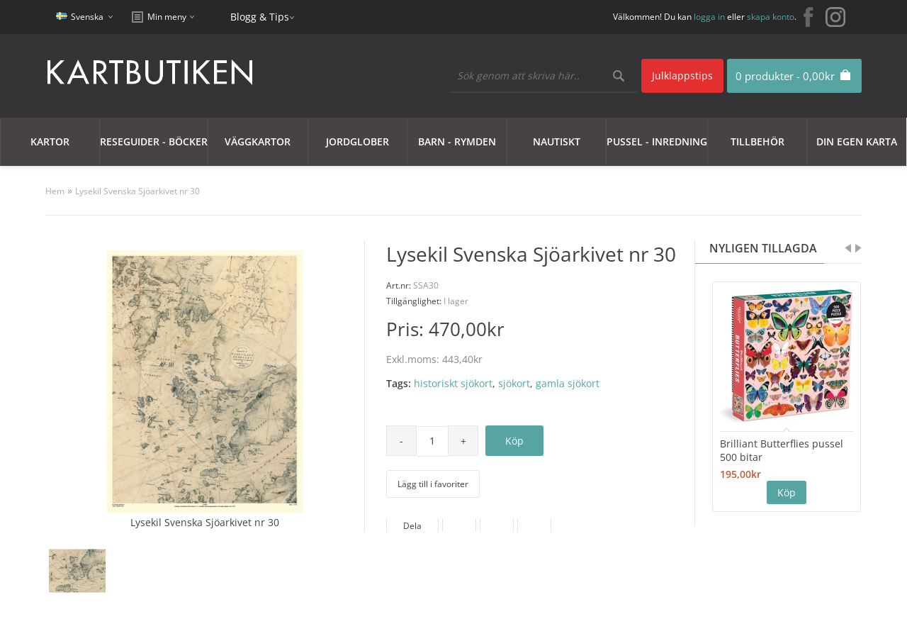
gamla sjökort (567, 383)
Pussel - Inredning (657, 141)
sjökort (514, 383)
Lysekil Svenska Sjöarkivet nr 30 (137, 191)
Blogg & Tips (259, 16)
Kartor (49, 141)
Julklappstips (682, 75)
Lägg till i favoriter (433, 484)
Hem (54, 191)
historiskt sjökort (453, 383)
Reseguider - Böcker (154, 141)
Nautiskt (556, 141)
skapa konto (770, 17)
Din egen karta (856, 141)
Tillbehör (757, 141)
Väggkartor (258, 141)
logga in (709, 17)
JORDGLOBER (357, 141)
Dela (412, 526)
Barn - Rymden (457, 141)
